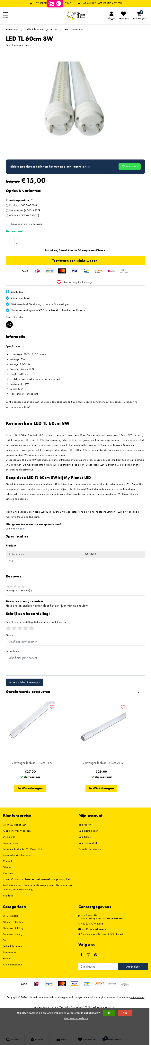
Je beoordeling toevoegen (24, 706)
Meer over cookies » (76, 1018)
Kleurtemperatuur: (19, 224)
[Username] (75, 665)
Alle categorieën (12, 988)
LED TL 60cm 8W (73, 29)
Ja (109, 1013)
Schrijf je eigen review (18, 45)
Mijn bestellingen (88, 854)
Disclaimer (9, 860)
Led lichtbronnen (34, 29)
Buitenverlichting (12, 958)
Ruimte (7, 982)
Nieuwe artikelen (13, 945)
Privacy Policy (10, 866)
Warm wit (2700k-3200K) (24, 239)
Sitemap (7, 891)
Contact (7, 884)
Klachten (8, 897)
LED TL (53, 29)
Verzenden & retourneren (17, 878)
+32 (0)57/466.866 (90, 947)
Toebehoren (10, 976)
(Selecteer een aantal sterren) (36, 645)
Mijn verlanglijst (87, 866)
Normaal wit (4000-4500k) (25, 234)
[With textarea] (75, 688)
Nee (125, 1013)
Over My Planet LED (14, 848)
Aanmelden (133, 990)
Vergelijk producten (89, 872)
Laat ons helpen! (15, 552)
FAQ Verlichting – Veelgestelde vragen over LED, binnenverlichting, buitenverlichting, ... (37, 911)
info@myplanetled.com (92, 952)
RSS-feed (8, 919)
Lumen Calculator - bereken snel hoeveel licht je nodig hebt (37, 903)
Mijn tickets (85, 860)
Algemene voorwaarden (17, 854)
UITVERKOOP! (11, 939)
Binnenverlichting (13, 951)
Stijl (5, 964)
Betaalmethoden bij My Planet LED (22, 872)
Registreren (84, 848)
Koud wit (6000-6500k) (23, 229)
